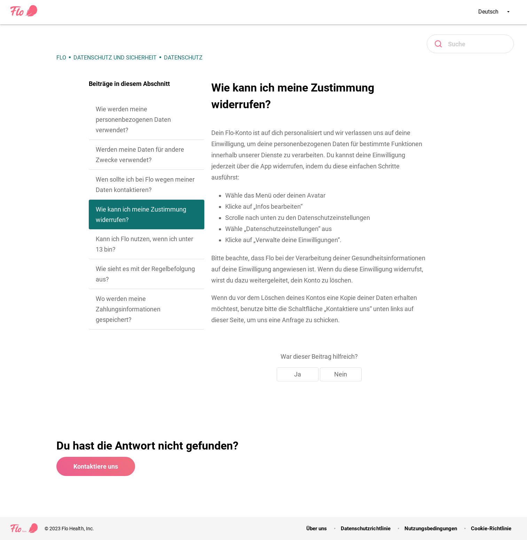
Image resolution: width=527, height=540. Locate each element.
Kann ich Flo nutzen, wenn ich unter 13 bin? (144, 244)
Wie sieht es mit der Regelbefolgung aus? (145, 274)
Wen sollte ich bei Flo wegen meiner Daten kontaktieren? (145, 184)
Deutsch (494, 11)
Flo (61, 57)
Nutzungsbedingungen (430, 528)
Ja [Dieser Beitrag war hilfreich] (297, 374)
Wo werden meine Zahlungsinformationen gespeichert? (128, 309)
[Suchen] (470, 43)
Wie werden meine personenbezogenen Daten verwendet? (133, 119)
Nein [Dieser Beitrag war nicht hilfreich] (340, 374)
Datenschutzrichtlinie (366, 528)
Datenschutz (183, 57)
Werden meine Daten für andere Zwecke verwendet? (140, 155)
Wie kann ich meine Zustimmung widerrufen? (141, 214)
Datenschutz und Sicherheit (115, 57)
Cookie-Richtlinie (491, 528)
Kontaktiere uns (95, 466)
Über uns (316, 528)
